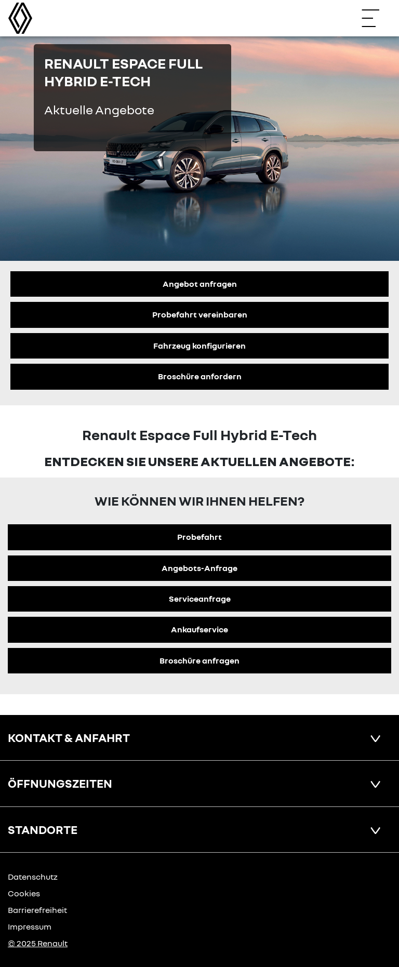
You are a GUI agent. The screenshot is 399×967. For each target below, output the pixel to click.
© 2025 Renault (38, 943)
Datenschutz (33, 876)
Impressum (29, 926)
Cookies (24, 893)
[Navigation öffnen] (375, 18)
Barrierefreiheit (37, 910)
